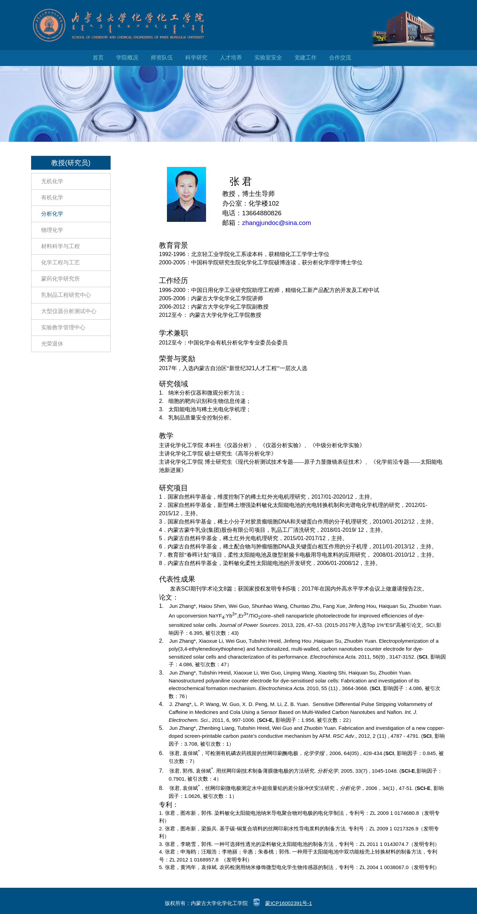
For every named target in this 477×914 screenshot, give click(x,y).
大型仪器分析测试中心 (68, 311)
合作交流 (340, 57)
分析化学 (52, 214)
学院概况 (127, 57)
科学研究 (196, 57)
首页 (98, 57)
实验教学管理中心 (63, 327)
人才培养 (231, 57)
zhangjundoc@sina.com (276, 222)
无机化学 (52, 181)
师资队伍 (162, 57)
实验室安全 (268, 57)
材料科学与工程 (60, 246)
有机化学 (52, 197)
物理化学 (52, 230)
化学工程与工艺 (60, 262)
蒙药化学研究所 (60, 279)
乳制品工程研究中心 (66, 295)
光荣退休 (52, 344)
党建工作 (305, 57)
